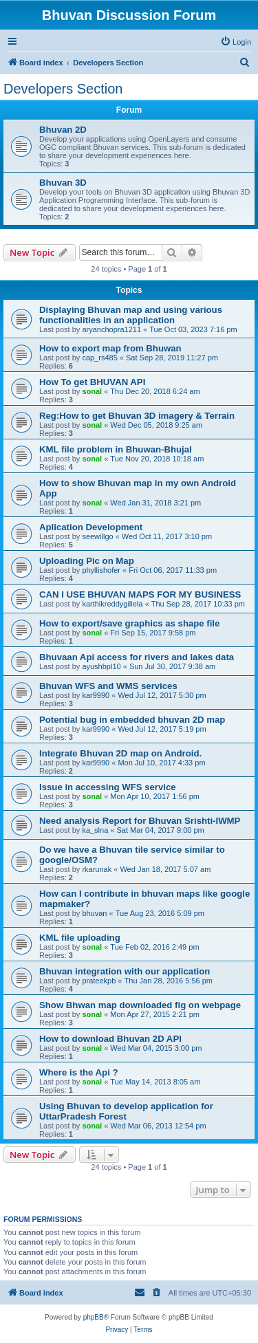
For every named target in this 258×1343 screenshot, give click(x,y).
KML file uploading (79, 937)
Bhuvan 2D (63, 129)
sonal (92, 391)
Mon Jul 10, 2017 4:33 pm (161, 762)
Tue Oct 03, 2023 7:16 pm (193, 329)
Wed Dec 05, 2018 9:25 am (156, 425)
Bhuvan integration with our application (124, 971)
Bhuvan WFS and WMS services (108, 686)
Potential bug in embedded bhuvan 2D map (132, 719)
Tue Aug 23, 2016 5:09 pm (160, 913)
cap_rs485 (99, 357)
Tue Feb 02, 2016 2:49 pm (154, 947)
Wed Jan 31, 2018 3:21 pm (155, 503)
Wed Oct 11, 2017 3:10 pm (167, 536)
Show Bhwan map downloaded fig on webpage (140, 1005)
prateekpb (99, 980)
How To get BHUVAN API (92, 382)
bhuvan (94, 913)
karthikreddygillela (112, 604)
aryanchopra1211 (111, 329)
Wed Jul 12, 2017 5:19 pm (162, 729)
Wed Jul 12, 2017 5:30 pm (162, 695)
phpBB (93, 1317)
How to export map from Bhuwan (110, 348)
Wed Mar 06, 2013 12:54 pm (158, 1126)
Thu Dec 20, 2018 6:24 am (155, 391)
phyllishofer (101, 570)
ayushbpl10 (101, 666)
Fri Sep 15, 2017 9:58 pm (152, 633)
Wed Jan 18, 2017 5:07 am (165, 869)
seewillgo (97, 536)
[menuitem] (235, 42)
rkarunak (96, 869)
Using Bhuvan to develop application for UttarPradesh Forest (126, 1111)
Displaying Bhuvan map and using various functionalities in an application (130, 315)
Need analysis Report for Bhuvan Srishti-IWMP (139, 821)
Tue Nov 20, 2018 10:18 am (157, 459)
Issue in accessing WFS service (107, 787)
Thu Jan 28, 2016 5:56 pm (169, 980)
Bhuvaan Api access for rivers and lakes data (136, 657)
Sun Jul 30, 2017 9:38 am (172, 666)
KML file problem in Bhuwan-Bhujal (115, 449)
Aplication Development (90, 527)
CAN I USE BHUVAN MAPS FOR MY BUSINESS (140, 594)
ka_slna (95, 830)
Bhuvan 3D (63, 182)
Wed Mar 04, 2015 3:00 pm (156, 1048)
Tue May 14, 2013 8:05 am (155, 1082)
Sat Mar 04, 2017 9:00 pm (160, 830)
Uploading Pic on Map (86, 561)
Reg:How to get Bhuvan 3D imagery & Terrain (137, 416)
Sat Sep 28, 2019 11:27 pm (172, 357)
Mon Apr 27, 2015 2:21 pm (155, 1014)
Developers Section (62, 88)
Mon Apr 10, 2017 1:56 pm (155, 796)
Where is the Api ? (78, 1072)
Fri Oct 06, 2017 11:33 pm (173, 570)
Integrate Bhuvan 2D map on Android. (120, 753)
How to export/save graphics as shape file (129, 623)
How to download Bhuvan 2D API (110, 1039)
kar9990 (95, 695)
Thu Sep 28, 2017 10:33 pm (198, 604)
